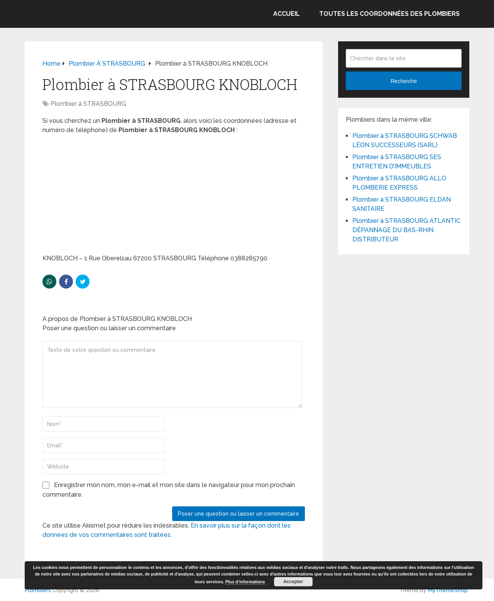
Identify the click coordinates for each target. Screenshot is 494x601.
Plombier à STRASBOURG (88, 103)
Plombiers (38, 590)
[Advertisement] (173, 197)
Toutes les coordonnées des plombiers (389, 13)
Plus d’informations (245, 581)
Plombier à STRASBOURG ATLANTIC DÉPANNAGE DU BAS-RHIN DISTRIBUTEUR (406, 230)
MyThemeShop (448, 590)
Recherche (404, 81)
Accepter (293, 581)
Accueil (286, 13)
